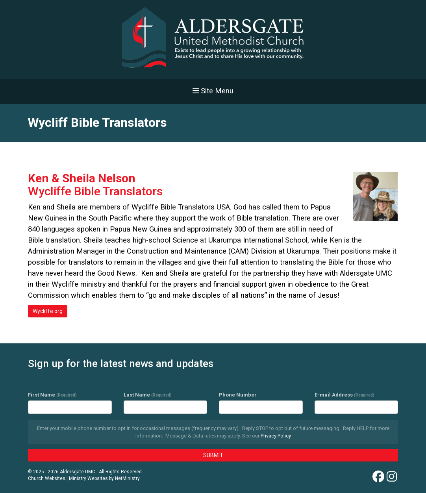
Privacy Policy (276, 436)
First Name (52, 395)
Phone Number (238, 395)
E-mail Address (344, 395)
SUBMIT (213, 455)
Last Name (148, 395)
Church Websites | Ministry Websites (68, 478)
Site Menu (213, 91)
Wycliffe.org (48, 311)
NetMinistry (127, 478)
